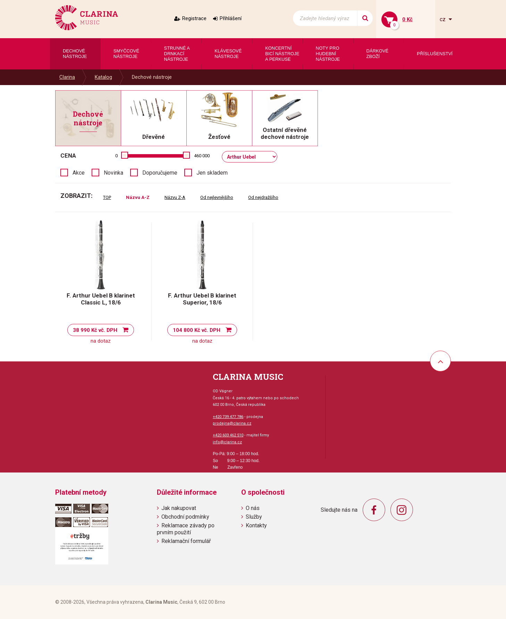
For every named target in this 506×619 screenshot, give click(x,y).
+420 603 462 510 (228, 435)
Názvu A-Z (138, 197)
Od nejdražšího (263, 197)
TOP (107, 197)
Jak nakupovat (178, 508)
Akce (79, 172)
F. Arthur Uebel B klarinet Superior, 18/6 (202, 299)
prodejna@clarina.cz (232, 423)
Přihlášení (231, 18)
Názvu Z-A (175, 197)
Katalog (103, 77)
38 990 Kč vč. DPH (95, 330)
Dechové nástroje (152, 77)
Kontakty (256, 525)
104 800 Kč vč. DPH (196, 330)
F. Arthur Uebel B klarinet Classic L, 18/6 (101, 299)
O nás (253, 508)
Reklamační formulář (186, 541)
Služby (254, 516)
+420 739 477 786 (228, 417)
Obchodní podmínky (185, 516)
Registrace (194, 18)
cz (443, 19)
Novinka (113, 172)
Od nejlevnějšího (216, 197)
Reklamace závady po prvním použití (185, 528)
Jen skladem (212, 172)
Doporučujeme (159, 172)
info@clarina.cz (227, 442)
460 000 (202, 155)
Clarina (67, 77)
